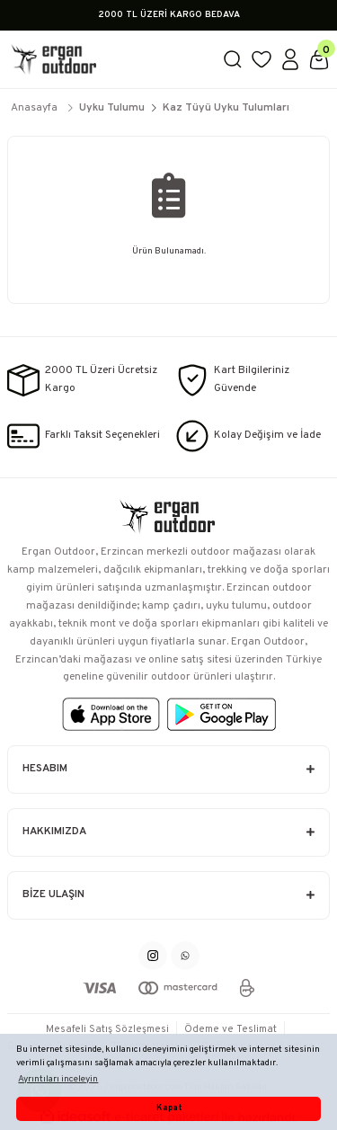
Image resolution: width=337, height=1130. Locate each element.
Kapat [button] (169, 1108)
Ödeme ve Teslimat (230, 1029)
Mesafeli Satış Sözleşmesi (107, 1029)
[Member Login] (290, 59)
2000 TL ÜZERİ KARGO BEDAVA (169, 15)
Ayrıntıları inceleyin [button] (58, 1079)
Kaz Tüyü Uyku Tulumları (226, 108)
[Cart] (319, 59)
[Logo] (107, 59)
